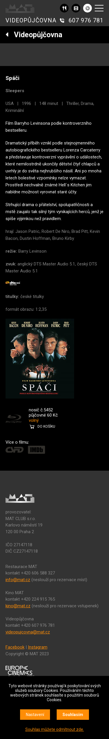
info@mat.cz (18, 579)
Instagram (37, 647)
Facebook (15, 647)
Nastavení (35, 714)
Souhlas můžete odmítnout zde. (54, 729)
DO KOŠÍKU (46, 426)
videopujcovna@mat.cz (28, 632)
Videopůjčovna (34, 35)
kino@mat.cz (18, 605)
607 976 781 (86, 20)
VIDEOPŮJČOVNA (31, 20)
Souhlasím (72, 714)
